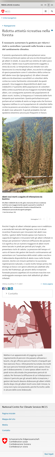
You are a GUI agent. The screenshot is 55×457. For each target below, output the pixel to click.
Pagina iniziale (8, 413)
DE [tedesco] (42, 5)
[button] (44, 219)
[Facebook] (3, 288)
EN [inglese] (52, 5)
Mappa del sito (8, 419)
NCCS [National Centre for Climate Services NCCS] (7, 11)
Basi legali (49, 454)
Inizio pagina (47, 284)
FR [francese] (45, 5)
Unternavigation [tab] (9, 18)
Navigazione (9, 25)
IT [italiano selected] (48, 5)
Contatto (6, 430)
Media (5, 425)
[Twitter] (6, 288)
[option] (27, 165)
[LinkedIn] (12, 288)
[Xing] (9, 288)
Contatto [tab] (12, 293)
